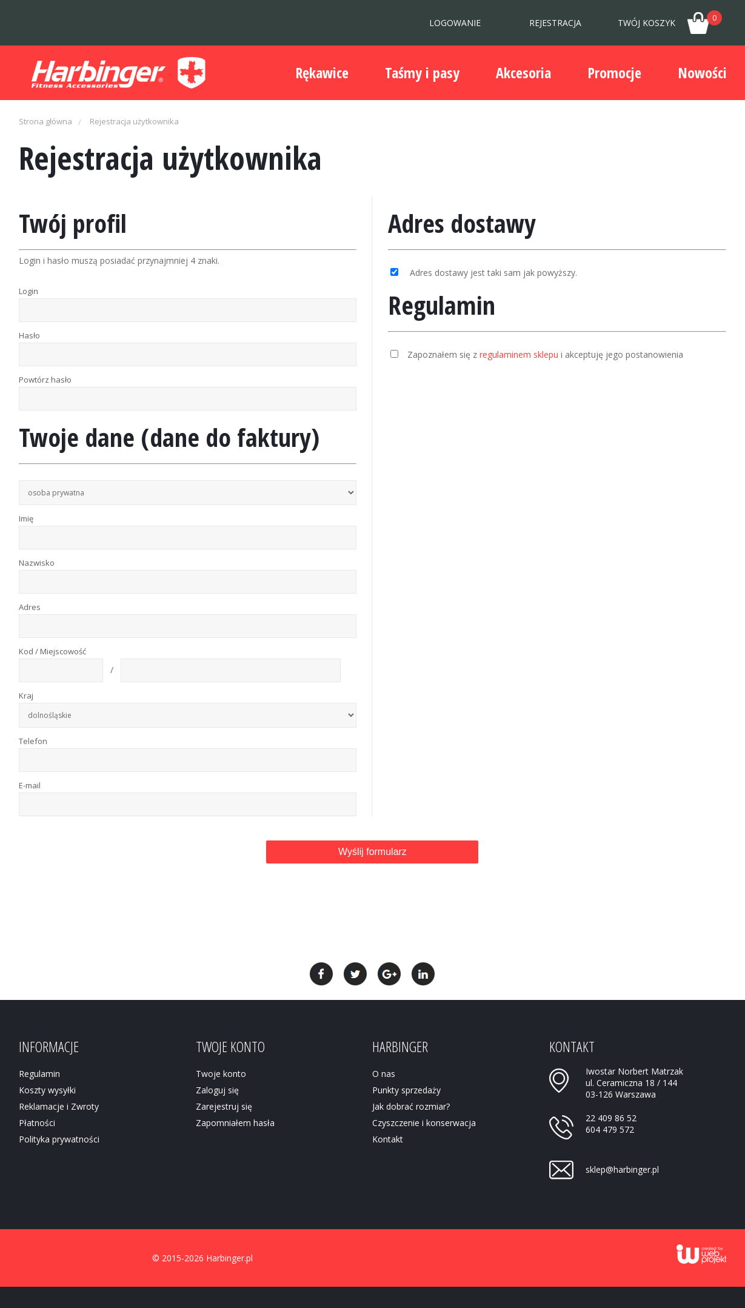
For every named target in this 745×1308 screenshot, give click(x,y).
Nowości (702, 72)
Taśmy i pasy (422, 72)
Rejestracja (555, 23)
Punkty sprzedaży (406, 1090)
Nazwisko (37, 562)
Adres (30, 607)
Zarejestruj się (224, 1106)
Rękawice (322, 72)
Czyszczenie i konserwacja (424, 1123)
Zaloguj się (217, 1090)
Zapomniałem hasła (235, 1123)
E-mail (30, 785)
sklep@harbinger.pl (622, 1169)
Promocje (614, 72)
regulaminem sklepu (518, 354)
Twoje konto (221, 1073)
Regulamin (39, 1073)
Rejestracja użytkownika (134, 121)
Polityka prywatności (59, 1139)
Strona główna (45, 121)
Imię (26, 518)
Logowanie (455, 23)
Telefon (33, 741)
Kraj (26, 695)
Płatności (37, 1123)
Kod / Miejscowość (52, 651)
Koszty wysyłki (47, 1090)
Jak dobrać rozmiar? (411, 1106)
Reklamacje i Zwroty (59, 1106)
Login (28, 291)
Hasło (29, 335)
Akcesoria (523, 72)
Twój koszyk (670, 19)
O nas (383, 1073)
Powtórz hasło (45, 379)
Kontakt (387, 1139)
